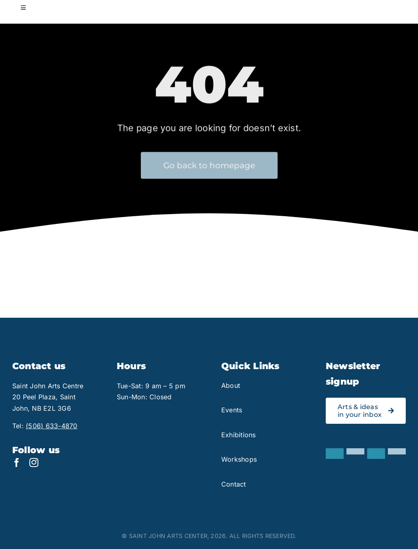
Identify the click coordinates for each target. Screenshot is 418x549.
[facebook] (16, 462)
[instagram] (33, 462)
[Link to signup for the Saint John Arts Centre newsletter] (366, 411)
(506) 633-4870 (51, 426)
